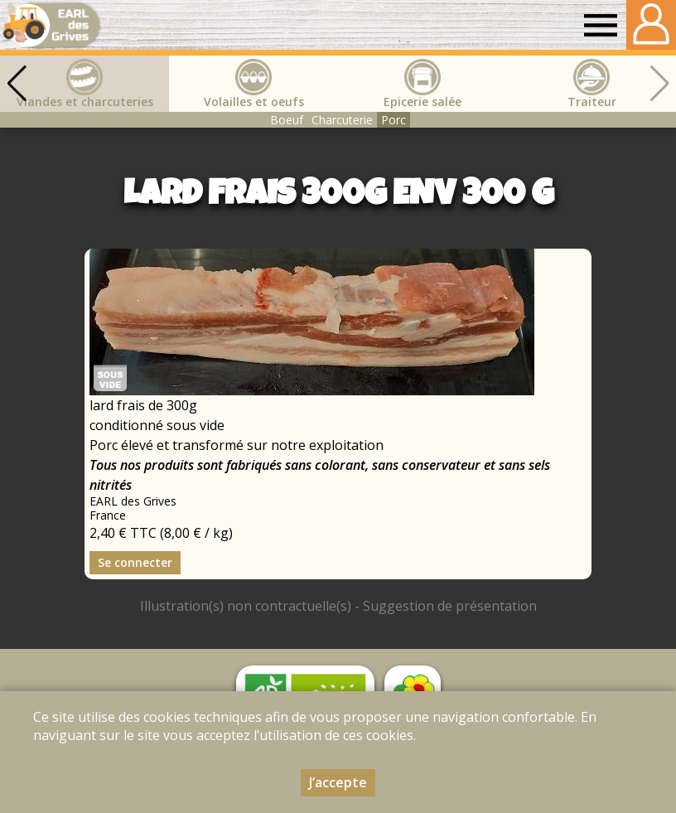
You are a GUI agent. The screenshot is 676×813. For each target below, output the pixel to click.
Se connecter (135, 562)
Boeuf (286, 120)
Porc (393, 120)
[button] (16, 84)
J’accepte (338, 782)
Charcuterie (342, 120)
